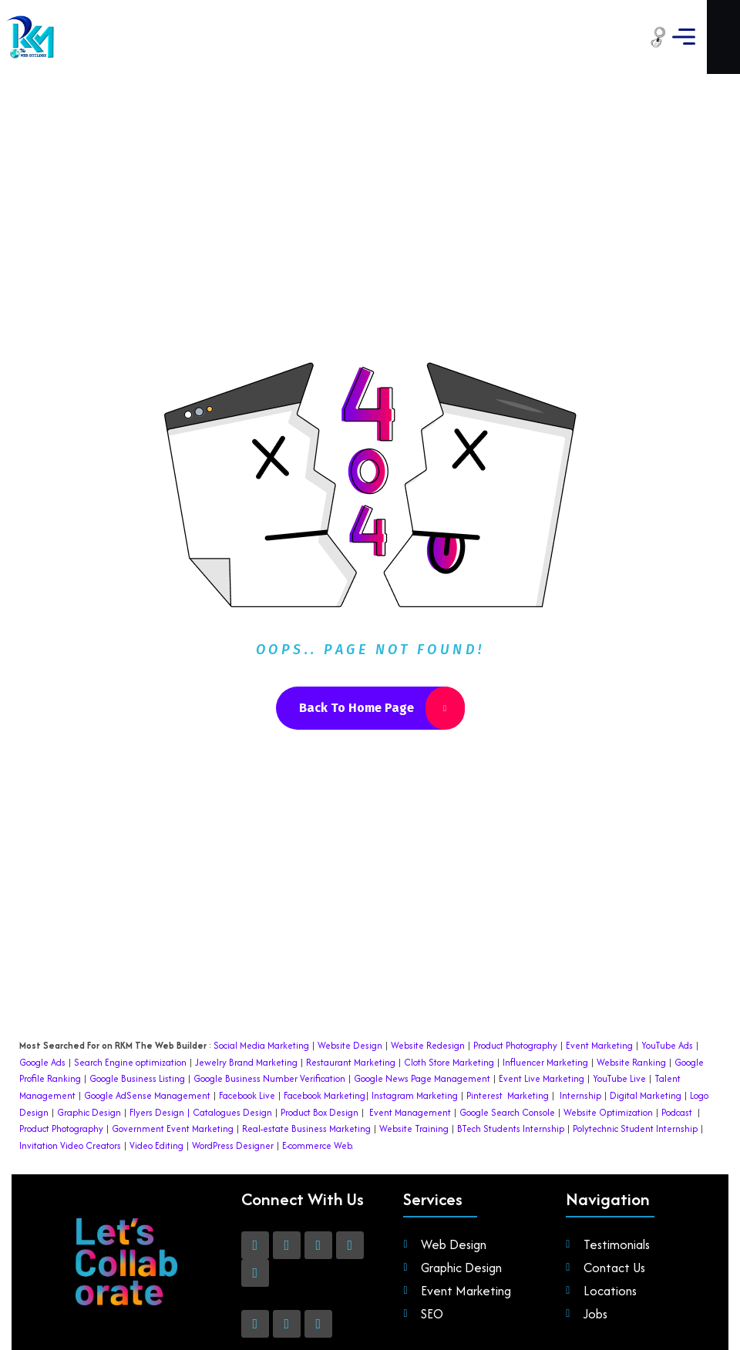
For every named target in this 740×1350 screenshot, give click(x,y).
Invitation (38, 1073)
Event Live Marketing (540, 1005)
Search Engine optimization (130, 989)
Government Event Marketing (173, 1056)
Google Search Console (507, 1039)
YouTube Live (618, 1005)
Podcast (676, 1039)
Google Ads (42, 989)
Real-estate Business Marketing (306, 1056)
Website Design (350, 972)
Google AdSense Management (147, 1022)
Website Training (414, 1056)
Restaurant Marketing (350, 989)
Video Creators (90, 1073)
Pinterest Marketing (507, 1022)
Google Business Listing (137, 1005)
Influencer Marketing (545, 989)
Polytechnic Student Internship (635, 1056)
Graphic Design (88, 1039)
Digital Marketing (645, 1022)
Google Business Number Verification (269, 1005)
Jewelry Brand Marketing (246, 989)
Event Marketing (598, 972)
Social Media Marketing (261, 972)
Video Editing (156, 1073)
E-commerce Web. (318, 1073)
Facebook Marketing (324, 1022)
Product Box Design (319, 1039)
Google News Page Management (422, 1005)
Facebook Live (247, 1022)
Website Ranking (631, 989)
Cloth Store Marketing (448, 989)
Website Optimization (608, 1039)
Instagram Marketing (415, 1022)
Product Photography (514, 972)
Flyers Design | (160, 1039)
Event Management (410, 1039)
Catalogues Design (232, 1039)
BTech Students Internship (509, 1056)
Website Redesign (426, 972)
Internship (579, 1022)
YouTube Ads (667, 972)
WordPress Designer (233, 1073)
